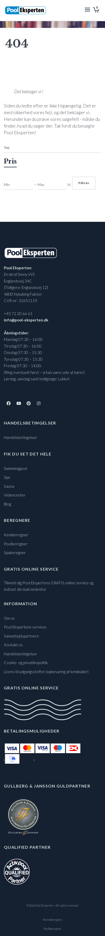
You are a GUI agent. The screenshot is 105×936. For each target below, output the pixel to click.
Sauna (9, 486)
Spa (7, 477)
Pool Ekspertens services (25, 627)
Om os (9, 618)
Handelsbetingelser (20, 437)
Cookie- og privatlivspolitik (26, 662)
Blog (7, 504)
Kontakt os (13, 644)
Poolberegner (16, 543)
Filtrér (83, 183)
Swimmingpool (15, 468)
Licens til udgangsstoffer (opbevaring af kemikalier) (46, 671)
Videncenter (15, 495)
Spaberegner (15, 552)
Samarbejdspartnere (21, 636)
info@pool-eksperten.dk (26, 320)
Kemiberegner (16, 534)
